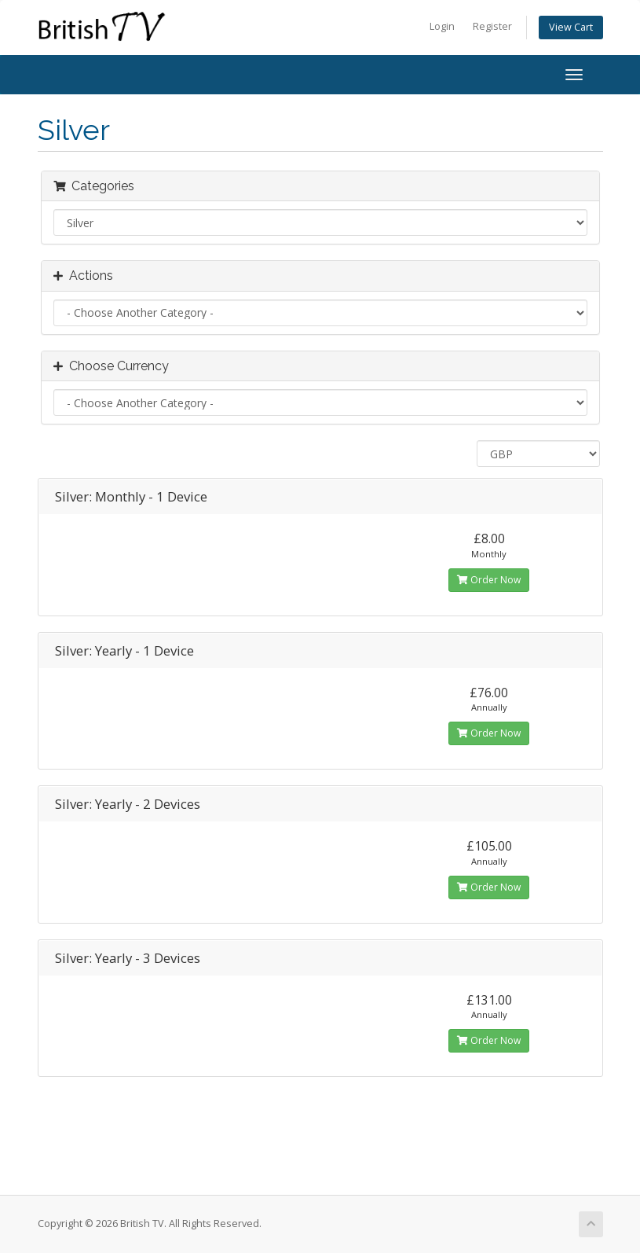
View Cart (571, 27)
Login (442, 26)
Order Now (489, 579)
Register (492, 26)
